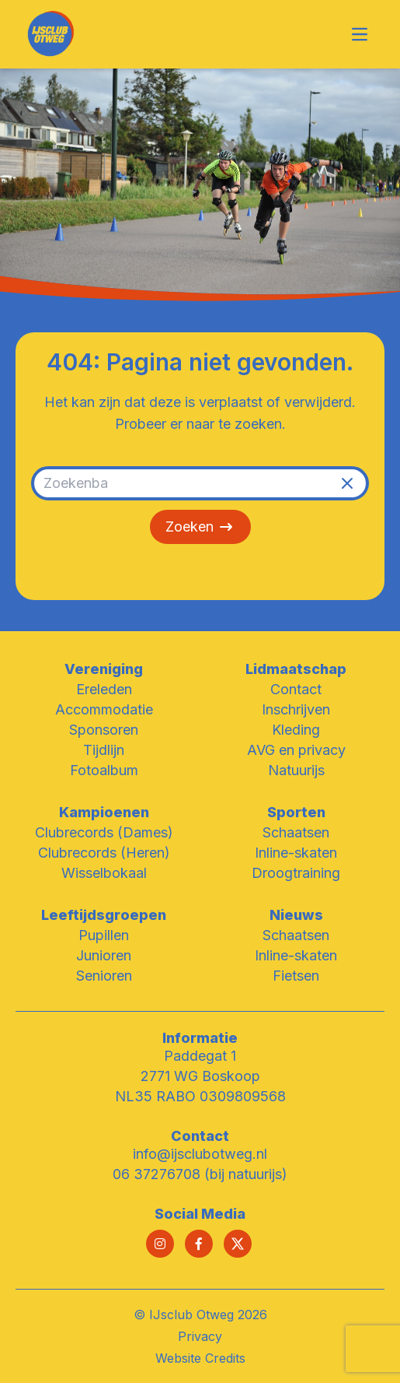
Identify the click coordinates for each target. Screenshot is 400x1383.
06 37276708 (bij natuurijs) (200, 1174)
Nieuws (296, 915)
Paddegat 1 (200, 1056)
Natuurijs (296, 770)
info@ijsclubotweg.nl (200, 1154)
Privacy (200, 1336)
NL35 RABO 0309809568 (200, 1096)
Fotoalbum (104, 770)
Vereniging (103, 669)
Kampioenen (104, 812)
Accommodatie (104, 709)
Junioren (103, 955)
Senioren (104, 975)
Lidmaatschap (295, 669)
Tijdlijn (103, 750)
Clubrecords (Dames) (104, 832)
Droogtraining (296, 873)
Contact (296, 689)
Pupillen (103, 935)
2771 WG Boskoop (200, 1076)
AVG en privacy (296, 750)
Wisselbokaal (104, 873)
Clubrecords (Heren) (104, 852)
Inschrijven (296, 709)
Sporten (296, 812)
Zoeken (200, 527)
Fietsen (296, 975)
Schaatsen (296, 832)
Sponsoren (103, 729)
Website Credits (200, 1358)
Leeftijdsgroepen (103, 915)
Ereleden (104, 689)
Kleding (296, 729)
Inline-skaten (296, 852)
